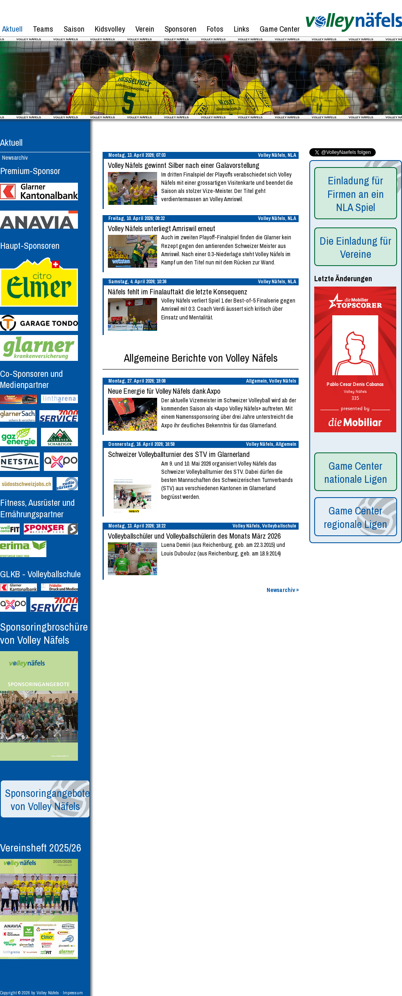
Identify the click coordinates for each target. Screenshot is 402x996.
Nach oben (12, 769)
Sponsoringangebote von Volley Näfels (47, 800)
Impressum (73, 993)
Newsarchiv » (283, 590)
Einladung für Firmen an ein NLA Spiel (355, 193)
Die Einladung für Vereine (355, 248)
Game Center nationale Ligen (355, 473)
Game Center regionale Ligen (355, 517)
